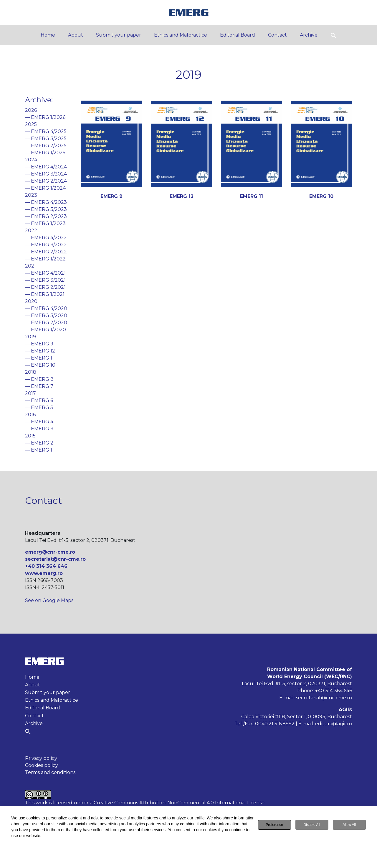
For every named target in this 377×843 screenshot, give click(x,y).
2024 (31, 160)
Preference (274, 825)
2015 (30, 436)
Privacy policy (41, 758)
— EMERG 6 (39, 400)
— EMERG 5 (39, 407)
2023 (31, 195)
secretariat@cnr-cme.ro (55, 559)
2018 (30, 372)
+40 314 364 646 (46, 566)
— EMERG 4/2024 (46, 167)
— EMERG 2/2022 (46, 252)
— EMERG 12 (40, 351)
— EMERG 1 (38, 450)
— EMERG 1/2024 (45, 188)
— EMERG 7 (39, 386)
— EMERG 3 (39, 429)
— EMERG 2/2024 (46, 181)
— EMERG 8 (39, 379)
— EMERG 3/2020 (46, 315)
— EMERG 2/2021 (45, 287)
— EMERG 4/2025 (46, 131)
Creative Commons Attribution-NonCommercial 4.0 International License (179, 803)
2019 (30, 337)
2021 (30, 266)
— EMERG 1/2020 (45, 329)
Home (48, 35)
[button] (333, 35)
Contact (277, 35)
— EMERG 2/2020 (46, 322)
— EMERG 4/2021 (45, 273)
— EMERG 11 (39, 358)
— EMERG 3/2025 (46, 138)
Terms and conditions (50, 772)
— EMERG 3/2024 (46, 174)
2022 (31, 230)
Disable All (312, 825)
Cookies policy (41, 765)
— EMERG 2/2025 (46, 145)
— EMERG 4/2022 (46, 237)
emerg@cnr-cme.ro (50, 552)
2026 (31, 110)
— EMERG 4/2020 (46, 308)
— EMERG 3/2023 (46, 209)
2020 (31, 301)
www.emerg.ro (44, 573)
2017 (30, 393)
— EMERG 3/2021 (45, 280)
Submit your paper (118, 35)
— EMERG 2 (39, 443)
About (75, 35)
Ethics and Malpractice (180, 35)
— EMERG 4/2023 (46, 202)
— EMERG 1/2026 (45, 117)
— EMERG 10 (40, 365)
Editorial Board (237, 35)
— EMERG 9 (39, 344)
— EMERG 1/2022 (45, 259)
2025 (31, 124)
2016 (30, 414)
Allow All (349, 825)
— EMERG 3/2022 (46, 244)
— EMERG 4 (39, 421)
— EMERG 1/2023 (45, 223)
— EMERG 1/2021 (45, 294)
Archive (309, 35)
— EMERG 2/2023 (46, 216)
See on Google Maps (49, 600)
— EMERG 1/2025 (45, 152)
